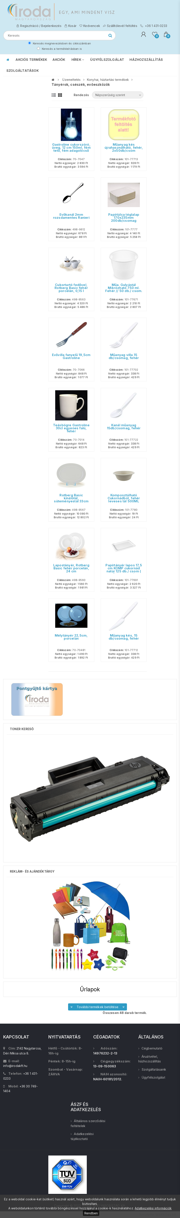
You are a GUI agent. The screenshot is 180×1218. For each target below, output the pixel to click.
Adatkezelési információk (153, 1208)
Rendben (91, 1213)
